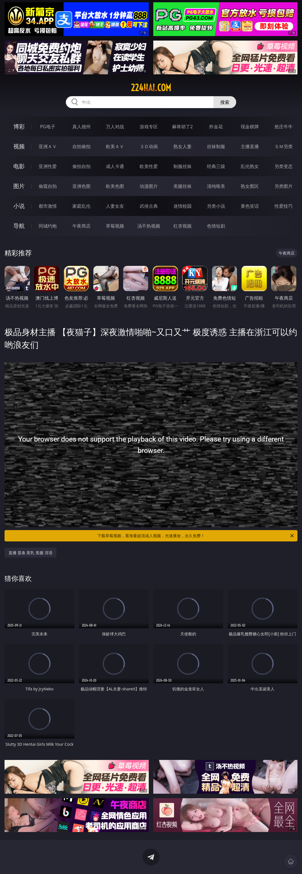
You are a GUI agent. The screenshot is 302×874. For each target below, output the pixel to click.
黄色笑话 (250, 206)
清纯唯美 (216, 186)
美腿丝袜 (182, 186)
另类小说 (216, 206)
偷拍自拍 (81, 166)
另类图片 (283, 186)
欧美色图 (115, 186)
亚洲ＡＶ (48, 146)
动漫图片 (149, 186)
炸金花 (216, 126)
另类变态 (283, 166)
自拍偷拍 (81, 146)
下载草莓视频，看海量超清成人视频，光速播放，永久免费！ (196, 535)
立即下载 (191, 861)
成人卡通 (115, 166)
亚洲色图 (81, 186)
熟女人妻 (182, 146)
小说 (19, 206)
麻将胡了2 (182, 126)
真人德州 (81, 126)
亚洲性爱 (48, 166)
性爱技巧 (283, 206)
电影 (19, 166)
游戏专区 (149, 126)
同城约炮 (48, 226)
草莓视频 (115, 226)
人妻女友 (115, 206)
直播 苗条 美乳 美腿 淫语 (31, 552)
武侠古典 (149, 206)
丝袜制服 (216, 146)
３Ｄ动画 (149, 146)
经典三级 (216, 166)
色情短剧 (216, 226)
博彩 (19, 126)
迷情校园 (182, 206)
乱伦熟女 (250, 166)
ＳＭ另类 (283, 146)
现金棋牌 (250, 126)
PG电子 (47, 126)
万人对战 (115, 126)
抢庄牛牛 (283, 126)
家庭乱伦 (81, 206)
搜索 (224, 102)
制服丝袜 (182, 166)
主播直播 (250, 146)
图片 (19, 186)
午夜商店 (81, 226)
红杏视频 (182, 226)
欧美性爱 (149, 166)
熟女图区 (250, 186)
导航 (19, 226)
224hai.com (151, 87)
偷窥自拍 (48, 186)
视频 (19, 146)
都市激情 (48, 206)
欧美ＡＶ (115, 146)
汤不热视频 (148, 226)
